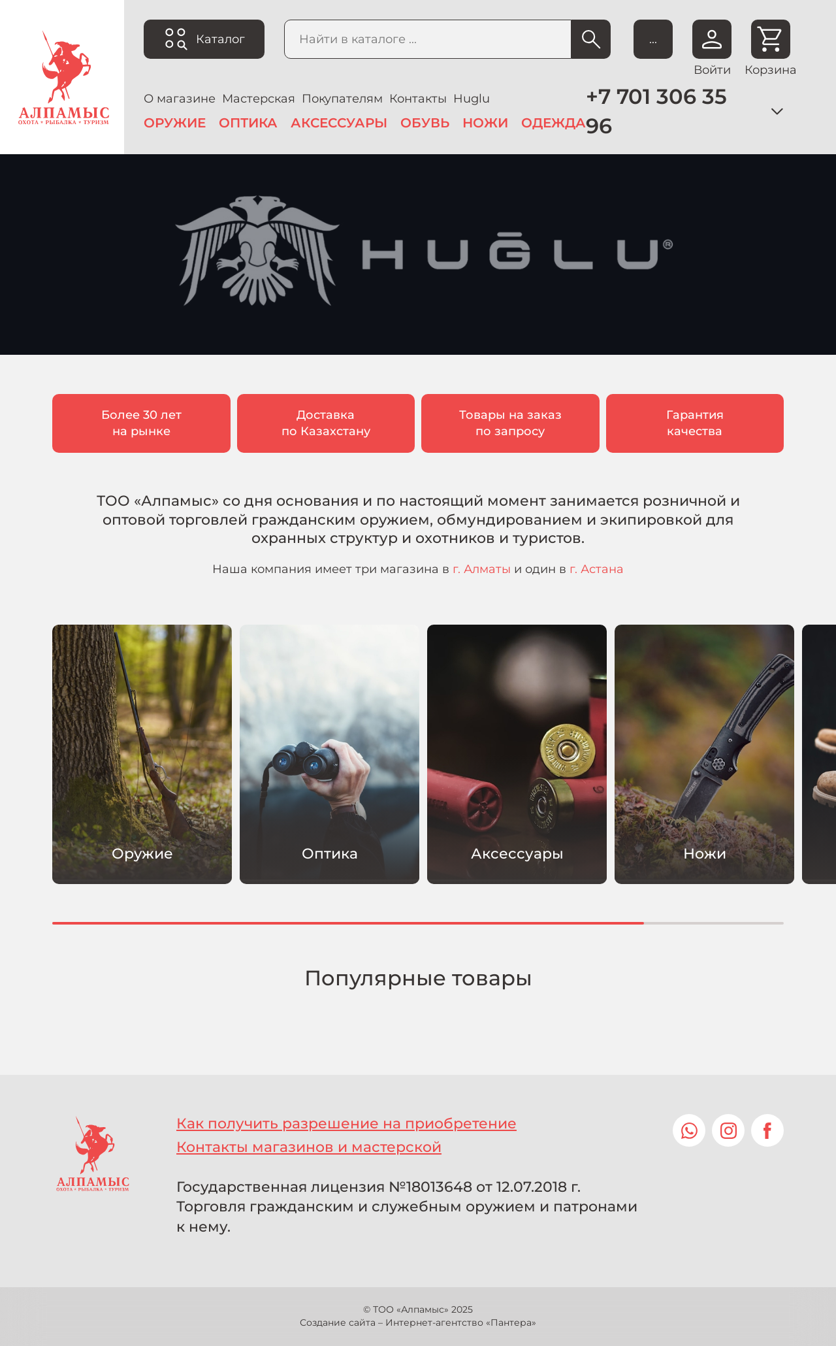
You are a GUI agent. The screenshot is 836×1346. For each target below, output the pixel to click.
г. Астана (597, 569)
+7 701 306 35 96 (656, 111)
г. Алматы (482, 569)
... (653, 39)
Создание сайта (338, 1322)
